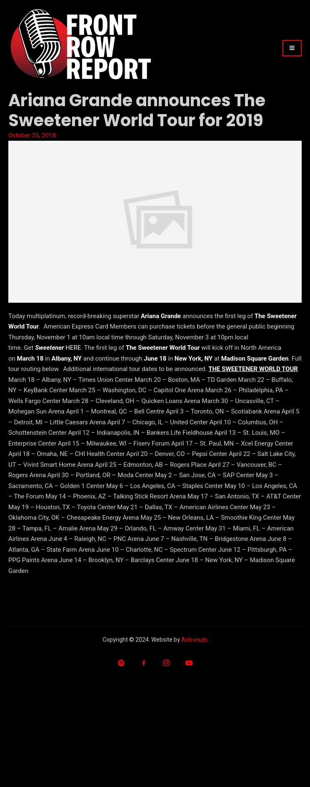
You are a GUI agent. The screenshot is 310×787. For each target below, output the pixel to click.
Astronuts (194, 639)
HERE (73, 347)
